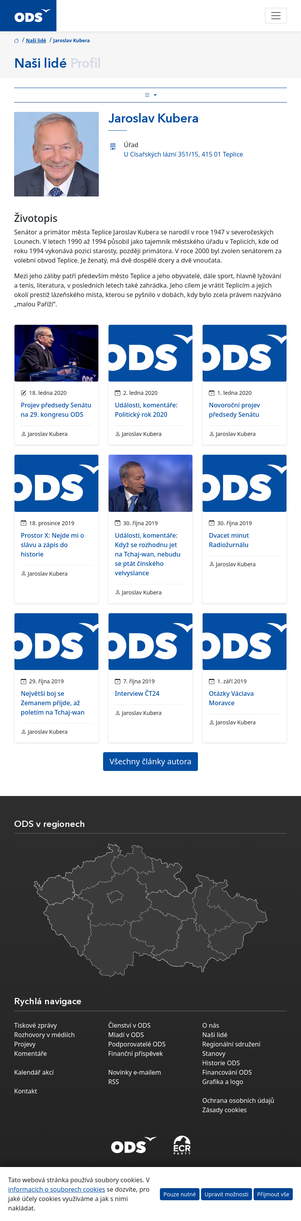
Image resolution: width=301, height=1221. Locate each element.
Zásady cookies (224, 1110)
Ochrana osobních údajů (238, 1100)
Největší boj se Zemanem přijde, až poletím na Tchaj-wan (53, 703)
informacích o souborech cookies (56, 1189)
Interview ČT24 (137, 693)
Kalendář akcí (34, 1072)
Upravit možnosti (226, 1194)
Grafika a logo (222, 1081)
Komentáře (30, 1053)
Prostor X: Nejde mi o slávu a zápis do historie (52, 544)
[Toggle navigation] (276, 15)
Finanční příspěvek (135, 1053)
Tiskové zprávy (35, 1025)
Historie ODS (221, 1063)
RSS (113, 1081)
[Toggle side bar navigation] (150, 95)
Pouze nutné (179, 1194)
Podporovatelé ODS (137, 1044)
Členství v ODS (129, 1025)
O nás (210, 1025)
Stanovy (213, 1053)
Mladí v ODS (126, 1034)
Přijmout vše (273, 1194)
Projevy (25, 1044)
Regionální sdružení (231, 1044)
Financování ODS (227, 1072)
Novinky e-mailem (134, 1072)
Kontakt (25, 1091)
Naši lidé (36, 40)
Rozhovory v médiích (44, 1034)
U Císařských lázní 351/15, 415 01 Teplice (183, 154)
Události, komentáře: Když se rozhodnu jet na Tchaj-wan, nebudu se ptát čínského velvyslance (147, 554)
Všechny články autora (151, 761)
